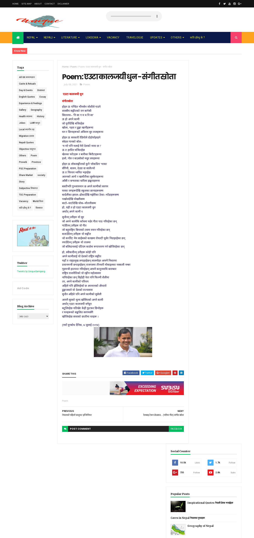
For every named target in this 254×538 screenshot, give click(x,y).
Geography (36, 123)
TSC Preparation (27, 208)
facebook (169, 439)
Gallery (22, 123)
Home (15, 4)
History (40, 129)
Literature (69, 37)
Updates (156, 37)
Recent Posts (199, 163)
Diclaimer (63, 4)
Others (176, 37)
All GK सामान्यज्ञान (27, 77)
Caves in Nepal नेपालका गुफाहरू (207, 134)
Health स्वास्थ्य (25, 129)
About (38, 4)
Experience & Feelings (30, 116)
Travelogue (134, 37)
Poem (34, 168)
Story (34, 194)
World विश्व (38, 214)
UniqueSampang (33, 532)
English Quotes (27, 103)
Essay (22, 110)
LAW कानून (35, 136)
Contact (50, 4)
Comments (227, 163)
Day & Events (26, 90)
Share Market (26, 188)
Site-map (26, 4)
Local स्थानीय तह (26, 142)
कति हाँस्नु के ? (197, 37)
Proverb (23, 175)
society (23, 194)
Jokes (22, 136)
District (22, 97)
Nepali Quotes (26, 155)
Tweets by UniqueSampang (31, 283)
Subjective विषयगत (28, 201)
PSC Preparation (27, 181)
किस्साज (39, 221)
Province (36, 175)
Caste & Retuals (27, 83)
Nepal (31, 37)
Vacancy (113, 37)
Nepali (48, 37)
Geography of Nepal (220, 142)
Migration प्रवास (26, 149)
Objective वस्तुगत (27, 162)
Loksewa (92, 37)
